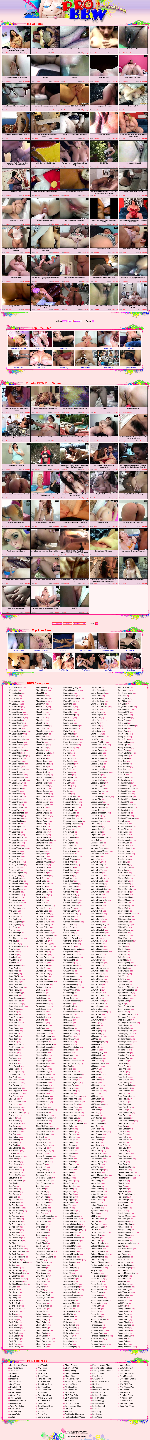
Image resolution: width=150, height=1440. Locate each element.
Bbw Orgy (13, 1126)
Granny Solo (68, 995)
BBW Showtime (71, 1398)
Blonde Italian (42, 799)
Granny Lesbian (70, 984)
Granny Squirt (69, 998)
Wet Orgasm (123, 1251)
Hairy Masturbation (71, 1047)
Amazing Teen (15, 875)
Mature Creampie (98, 892)
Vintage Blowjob (125, 1224)
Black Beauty (14, 1328)
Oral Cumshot (97, 1224)
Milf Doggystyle (97, 1042)
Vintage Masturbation (127, 1232)
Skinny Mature (124, 930)
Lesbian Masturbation (100, 772)
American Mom (15, 895)
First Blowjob (68, 832)
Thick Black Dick (125, 1167)
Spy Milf (121, 1004)
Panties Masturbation (100, 1265)
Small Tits (122, 954)
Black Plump (41, 707)
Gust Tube (108, 669)
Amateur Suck (15, 835)
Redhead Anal (124, 780)
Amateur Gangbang (17, 769)
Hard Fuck (67, 1069)
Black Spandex (42, 726)
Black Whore (41, 747)
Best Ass (12, 1186)
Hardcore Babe (69, 1072)
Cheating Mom (42, 1055)
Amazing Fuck (15, 867)
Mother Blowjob (97, 1170)
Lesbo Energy (98, 1401)
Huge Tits (67, 1205)
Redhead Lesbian (125, 796)
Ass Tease (13, 1058)
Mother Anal (96, 1167)
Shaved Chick (124, 892)
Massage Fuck (97, 843)
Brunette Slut (41, 968)
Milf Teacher (96, 1102)
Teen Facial (123, 1099)
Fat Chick (67, 769)
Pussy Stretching (125, 753)
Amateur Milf (14, 791)
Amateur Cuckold (16, 742)
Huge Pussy (68, 1202)
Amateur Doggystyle (17, 756)
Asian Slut (13, 1033)
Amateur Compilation (17, 731)
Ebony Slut (68, 718)
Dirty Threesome (43, 1292)
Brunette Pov (41, 963)
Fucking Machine (70, 884)
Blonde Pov (41, 818)
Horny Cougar (69, 1140)
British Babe (41, 881)
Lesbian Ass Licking (99, 745)
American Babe (15, 878)
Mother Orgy (96, 1181)
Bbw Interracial (15, 1102)
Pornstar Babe (97, 1328)
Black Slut (40, 720)
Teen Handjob (124, 1118)
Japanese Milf (69, 1300)
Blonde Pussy (42, 821)
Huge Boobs (68, 1181)
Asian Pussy (14, 1028)
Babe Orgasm (14, 1072)
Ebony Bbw (41, 1325)
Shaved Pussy (124, 905)
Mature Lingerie (97, 949)
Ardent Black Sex (45, 1398)
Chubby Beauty (42, 1072)
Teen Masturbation (126, 1121)
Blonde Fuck (41, 788)
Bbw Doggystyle (15, 1091)
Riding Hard (123, 835)
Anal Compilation (16, 903)
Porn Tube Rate (44, 1379)
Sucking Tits (123, 1050)
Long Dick (95, 840)
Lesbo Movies (98, 1403)
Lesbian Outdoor (98, 788)
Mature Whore (97, 1020)
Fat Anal (66, 750)
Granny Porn (97, 1379)
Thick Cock (123, 1170)
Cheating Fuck (42, 1042)
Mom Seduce (96, 1137)
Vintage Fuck (123, 1227)
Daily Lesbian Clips (73, 1406)
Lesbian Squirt (97, 802)
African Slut (13, 696)
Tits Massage (123, 1200)
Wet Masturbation (125, 1249)
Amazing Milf (14, 870)
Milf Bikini (95, 1028)
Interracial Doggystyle (72, 1230)
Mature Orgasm (97, 963)
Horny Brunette (69, 1134)
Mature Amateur (97, 854)
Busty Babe (41, 995)
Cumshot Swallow (43, 1219)
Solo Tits (121, 976)
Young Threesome (126, 1347)
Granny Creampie (70, 968)
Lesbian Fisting (97, 761)
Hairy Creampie (70, 1033)
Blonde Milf (40, 807)
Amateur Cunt (14, 747)
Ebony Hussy (70, 1371)
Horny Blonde (69, 1132)
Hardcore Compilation (72, 1074)
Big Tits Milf (13, 1311)
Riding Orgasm (124, 837)
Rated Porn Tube (45, 1384)
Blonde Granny (42, 794)
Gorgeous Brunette (71, 957)
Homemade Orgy (70, 1118)
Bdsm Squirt (14, 1167)
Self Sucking (123, 865)
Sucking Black (124, 1036)
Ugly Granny (123, 1205)
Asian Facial (14, 990)
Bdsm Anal (13, 1159)
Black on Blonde (43, 753)
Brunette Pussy (42, 965)
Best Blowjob (14, 1191)
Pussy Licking (124, 742)
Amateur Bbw (14, 709)
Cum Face (40, 1189)
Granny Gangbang (71, 976)
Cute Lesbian (41, 1235)
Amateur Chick (15, 728)
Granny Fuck (68, 974)
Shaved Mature (124, 900)
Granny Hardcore (70, 979)
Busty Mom (41, 1023)
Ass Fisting (13, 1050)
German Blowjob (70, 900)
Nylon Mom (95, 1208)
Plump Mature (97, 1303)
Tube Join (63, 347)
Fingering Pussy (70, 826)
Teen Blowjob (123, 1080)
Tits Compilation (125, 1194)
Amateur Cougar (16, 734)
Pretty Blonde (124, 715)
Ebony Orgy (68, 712)
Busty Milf (40, 1020)
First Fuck (67, 840)
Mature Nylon (96, 960)
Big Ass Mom (14, 1230)
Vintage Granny (124, 1230)
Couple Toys (41, 1167)
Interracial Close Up (71, 1219)
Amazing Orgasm (16, 873)
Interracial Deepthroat (72, 1227)
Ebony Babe (41, 1322)
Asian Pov (13, 1025)
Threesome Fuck (125, 1178)
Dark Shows (43, 1409)
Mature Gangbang (98, 925)
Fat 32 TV (69, 1409)
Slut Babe (122, 944)
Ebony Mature (69, 701)
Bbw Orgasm (14, 1123)
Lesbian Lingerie (98, 769)
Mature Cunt (96, 895)
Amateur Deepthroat (17, 750)
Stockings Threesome (127, 1023)
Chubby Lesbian (43, 1088)
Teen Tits (122, 1162)
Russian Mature (124, 854)
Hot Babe (67, 1175)
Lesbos (95, 1409)
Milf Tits (94, 1107)
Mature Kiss (96, 938)
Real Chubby (123, 772)
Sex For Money (124, 867)
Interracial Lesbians (71, 1240)
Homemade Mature (71, 1115)
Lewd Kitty (96, 1412)
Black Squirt (41, 728)
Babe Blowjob (14, 1066)
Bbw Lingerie (14, 1110)
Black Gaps (42, 1403)
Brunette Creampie (44, 933)
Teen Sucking (124, 1153)
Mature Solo (96, 990)
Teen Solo (122, 1145)
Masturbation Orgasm (100, 851)
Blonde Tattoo (42, 832)
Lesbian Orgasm (98, 783)
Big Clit (12, 1243)
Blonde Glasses (42, 791)
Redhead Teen (124, 816)
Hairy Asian (68, 1023)
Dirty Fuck (40, 1279)
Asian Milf (13, 1012)
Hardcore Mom (69, 1080)
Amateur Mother (15, 796)
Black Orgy (40, 704)
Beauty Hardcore (16, 1181)
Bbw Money (14, 1121)
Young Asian (123, 1314)
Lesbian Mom (96, 777)
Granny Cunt (68, 971)
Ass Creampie (15, 1044)
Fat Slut (66, 791)
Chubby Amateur (43, 1063)
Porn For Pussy (126, 1395)
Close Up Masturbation (45, 1129)
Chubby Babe (42, 1069)
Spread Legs (123, 1001)
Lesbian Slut (96, 799)
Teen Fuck (122, 1110)
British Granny (42, 889)
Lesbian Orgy (96, 786)
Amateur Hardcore (16, 777)
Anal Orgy (13, 927)
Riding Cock (123, 824)
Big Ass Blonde (15, 1208)
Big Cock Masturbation (18, 1262)
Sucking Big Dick (125, 1033)
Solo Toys (122, 979)
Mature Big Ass (97, 867)
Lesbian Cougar (97, 750)
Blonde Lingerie (42, 805)
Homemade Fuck (70, 1110)
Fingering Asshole (71, 818)
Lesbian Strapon (98, 807)
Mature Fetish (96, 911)
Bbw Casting (14, 1085)
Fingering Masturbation (73, 821)
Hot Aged (96, 1384)
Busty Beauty (41, 998)
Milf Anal (94, 1023)
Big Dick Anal (14, 1268)
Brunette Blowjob (43, 922)
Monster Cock (97, 1153)
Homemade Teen (70, 1121)
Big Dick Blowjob (16, 1270)
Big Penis (13, 1295)
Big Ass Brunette (16, 1211)
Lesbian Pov (96, 794)
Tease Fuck (123, 1066)
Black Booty (14, 1333)
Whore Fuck (123, 1270)
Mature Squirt (96, 993)
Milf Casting (96, 1033)
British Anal (41, 878)
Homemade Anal (70, 1099)
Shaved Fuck (123, 895)
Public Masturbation (126, 726)
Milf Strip (94, 1093)
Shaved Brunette (125, 889)
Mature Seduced (98, 982)
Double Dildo (41, 1309)
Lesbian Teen (96, 810)
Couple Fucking (42, 1159)
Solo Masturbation (125, 965)
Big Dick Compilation (17, 1273)
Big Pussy (13, 1298)
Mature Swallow (97, 1004)
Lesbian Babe (96, 747)
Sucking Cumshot (125, 1042)
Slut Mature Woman (128, 1379)
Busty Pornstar (42, 1025)
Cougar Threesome (44, 1156)
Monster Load (96, 1159)
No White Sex (71, 1390)
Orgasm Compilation (99, 1232)
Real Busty (122, 769)
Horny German (69, 1145)
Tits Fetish (122, 1197)
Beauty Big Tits (15, 1175)
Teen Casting (123, 1083)
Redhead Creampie (126, 788)
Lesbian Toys (96, 818)
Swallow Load (124, 1053)
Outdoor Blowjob (98, 1243)
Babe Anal (13, 1063)
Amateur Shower (16, 818)
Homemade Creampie (72, 1102)
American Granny (16, 886)
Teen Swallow (124, 1156)
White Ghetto (123, 1260)
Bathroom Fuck (15, 1074)
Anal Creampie (15, 908)
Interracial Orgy (69, 1251)
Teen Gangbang (125, 1112)
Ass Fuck (13, 1053)
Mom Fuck (95, 1129)
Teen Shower (123, 1140)
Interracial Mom (69, 1246)
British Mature (42, 895)
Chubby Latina (42, 1085)
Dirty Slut (40, 1290)
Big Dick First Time (17, 1279)
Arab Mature (14, 960)
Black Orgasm (42, 701)
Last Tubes (41, 367)
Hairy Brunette (69, 1031)
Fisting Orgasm (69, 851)
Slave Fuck (123, 938)
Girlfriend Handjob (71, 941)
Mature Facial (96, 905)
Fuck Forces (86, 367)
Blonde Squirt (41, 829)
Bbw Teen (13, 1153)
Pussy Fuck (123, 739)
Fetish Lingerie (69, 816)
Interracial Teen (69, 1257)
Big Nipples (13, 1292)
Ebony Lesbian (69, 696)
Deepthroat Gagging (44, 1257)
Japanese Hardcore (71, 1295)
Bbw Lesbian (14, 1107)
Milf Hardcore (96, 1058)
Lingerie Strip (96, 835)
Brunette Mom (42, 954)
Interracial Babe (70, 1213)
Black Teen (40, 737)
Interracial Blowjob (71, 1216)
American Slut (15, 897)
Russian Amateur (125, 840)
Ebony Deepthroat (43, 1341)
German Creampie (71, 905)
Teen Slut (122, 1142)
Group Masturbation (71, 1012)
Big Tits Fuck (14, 1306)
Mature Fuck (96, 922)
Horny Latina (68, 1151)
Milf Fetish (95, 1047)
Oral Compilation (98, 1219)
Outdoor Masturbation (100, 1254)
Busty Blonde (41, 1001)
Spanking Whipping (126, 987)
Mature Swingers (98, 1006)
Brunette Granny (43, 944)
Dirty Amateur (42, 1270)
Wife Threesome (125, 1292)
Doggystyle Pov (42, 1300)
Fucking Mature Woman (102, 1371)
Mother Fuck (96, 1172)
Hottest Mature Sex (100, 1390)
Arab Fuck (13, 957)
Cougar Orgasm (43, 1151)
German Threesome (71, 922)
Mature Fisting (97, 916)
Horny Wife (68, 1172)
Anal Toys (13, 941)
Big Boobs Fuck (15, 1240)
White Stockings (125, 1265)
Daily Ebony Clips (45, 1406)
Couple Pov (41, 1164)
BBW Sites (69, 1401)
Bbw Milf (12, 1118)
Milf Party (95, 1072)
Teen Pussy (123, 1134)
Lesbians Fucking (98, 821)
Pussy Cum (123, 731)
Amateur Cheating (16, 726)
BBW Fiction (70, 1392)
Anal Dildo (13, 911)
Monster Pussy (97, 1162)
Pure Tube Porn (44, 1382)
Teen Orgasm (124, 1123)
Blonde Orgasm (42, 813)
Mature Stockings (98, 995)
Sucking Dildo (124, 1044)
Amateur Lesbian (16, 786)
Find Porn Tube (126, 1403)
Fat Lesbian (68, 777)
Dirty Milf (39, 1284)
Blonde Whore (42, 837)
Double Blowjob (42, 1306)
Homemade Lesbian (71, 1112)
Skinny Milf (122, 933)
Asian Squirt (14, 1036)
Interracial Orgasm (71, 1249)
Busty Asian (41, 993)
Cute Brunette (42, 1232)
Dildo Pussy (41, 1265)
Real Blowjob (123, 764)
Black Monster (42, 698)
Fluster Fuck (19, 367)
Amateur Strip (14, 832)
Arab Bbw (13, 954)
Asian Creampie (15, 984)
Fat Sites (69, 1412)
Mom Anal (95, 1115)
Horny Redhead (70, 1167)
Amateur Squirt (15, 826)
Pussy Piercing (124, 747)
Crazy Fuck (41, 1170)
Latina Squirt (96, 731)
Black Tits (40, 742)
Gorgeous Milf (69, 960)
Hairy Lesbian (69, 1044)
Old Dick (94, 1216)
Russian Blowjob (125, 848)
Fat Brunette (68, 764)
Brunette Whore (42, 984)
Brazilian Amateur (43, 862)
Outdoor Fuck (96, 1249)
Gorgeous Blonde (70, 954)
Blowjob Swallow (43, 846)
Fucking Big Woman (19, 347)
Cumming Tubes (72, 1403)
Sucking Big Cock (125, 1031)
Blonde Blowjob (42, 769)
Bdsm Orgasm (15, 1164)
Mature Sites (125, 1371)
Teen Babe (122, 1074)
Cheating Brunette (43, 1036)
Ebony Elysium (44, 1417)
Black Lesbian (42, 688)
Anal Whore (14, 944)
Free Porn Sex (126, 1401)
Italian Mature (69, 1270)
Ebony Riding (69, 715)
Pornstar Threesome (99, 1344)
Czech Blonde (42, 1243)
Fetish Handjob (69, 813)
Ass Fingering (14, 1047)
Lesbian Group (97, 764)
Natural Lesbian (97, 1191)
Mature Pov (96, 974)
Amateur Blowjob (16, 715)
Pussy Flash (123, 737)
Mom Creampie (97, 1123)
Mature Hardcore (98, 933)
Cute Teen (40, 1240)
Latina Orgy (96, 718)
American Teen (15, 900)
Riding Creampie (125, 826)
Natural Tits (95, 1202)
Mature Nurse (96, 957)
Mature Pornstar (97, 971)
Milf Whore (95, 1110)
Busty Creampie (43, 1006)
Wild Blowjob (123, 1300)
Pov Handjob (123, 690)
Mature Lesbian (97, 946)
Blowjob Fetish (42, 843)
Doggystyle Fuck (43, 1298)
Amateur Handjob (16, 775)
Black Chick (14, 1336)
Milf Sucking (96, 1096)
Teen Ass (122, 1072)
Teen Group (123, 1115)
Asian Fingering (15, 993)
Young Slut (122, 1339)
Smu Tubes (42, 1392)
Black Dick (13, 1341)
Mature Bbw (96, 862)
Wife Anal (122, 1281)
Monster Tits (96, 1164)
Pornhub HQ (63, 367)
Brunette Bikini (42, 919)
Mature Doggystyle (99, 900)
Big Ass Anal (14, 1200)
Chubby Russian (43, 1099)
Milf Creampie (97, 1036)
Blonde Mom (41, 810)
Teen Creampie (124, 1088)
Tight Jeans (123, 1189)
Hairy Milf (67, 1053)
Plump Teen (96, 1317)
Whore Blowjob (124, 1268)
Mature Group (97, 927)
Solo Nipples (123, 968)
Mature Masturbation (99, 952)
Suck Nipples (123, 1025)
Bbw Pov (12, 1134)
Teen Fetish (123, 1102)
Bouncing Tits (41, 859)
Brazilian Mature (43, 870)
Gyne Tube (130, 669)
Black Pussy (41, 715)
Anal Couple (14, 905)
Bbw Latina (13, 1104)
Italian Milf (67, 1273)
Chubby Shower (43, 1102)
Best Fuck (13, 1197)
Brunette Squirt (42, 974)
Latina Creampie (98, 690)
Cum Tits (40, 1213)
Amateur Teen (14, 846)
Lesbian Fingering (98, 758)
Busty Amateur (42, 987)
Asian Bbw (13, 974)
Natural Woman (97, 1205)
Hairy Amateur (69, 1017)
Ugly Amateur (124, 1202)
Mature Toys (96, 1014)
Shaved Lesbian (125, 897)
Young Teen (123, 1344)
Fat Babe (67, 756)
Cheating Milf (41, 1053)
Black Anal (13, 1317)
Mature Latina (96, 944)
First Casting (68, 835)
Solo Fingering (124, 963)
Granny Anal (68, 963)
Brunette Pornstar (43, 960)
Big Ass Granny (15, 1221)
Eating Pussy (41, 1314)
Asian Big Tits (14, 976)
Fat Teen (67, 794)
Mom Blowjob (96, 1118)
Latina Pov (95, 723)
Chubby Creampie (43, 1080)
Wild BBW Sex (126, 1384)
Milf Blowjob (96, 1031)
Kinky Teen (68, 1336)
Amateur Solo (14, 824)
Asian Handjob (15, 1001)
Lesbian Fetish (97, 756)
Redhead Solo (124, 813)
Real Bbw (122, 761)
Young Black (123, 1319)
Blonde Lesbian (42, 802)
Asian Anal (13, 968)
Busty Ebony (41, 1009)
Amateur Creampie (17, 739)
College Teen (41, 1140)
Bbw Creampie (15, 1088)
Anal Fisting (14, 916)
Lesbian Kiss (96, 767)
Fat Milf (66, 783)
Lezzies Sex (97, 1414)
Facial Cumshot (70, 745)
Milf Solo (94, 1083)
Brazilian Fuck (42, 867)
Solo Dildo (122, 960)
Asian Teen (13, 1039)
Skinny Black (123, 922)
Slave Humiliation (125, 941)
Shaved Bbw (123, 881)
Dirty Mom (40, 1287)
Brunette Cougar (43, 930)
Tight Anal (122, 1181)
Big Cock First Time (17, 1257)
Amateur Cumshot (16, 745)
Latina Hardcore (97, 701)
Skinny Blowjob (124, 925)
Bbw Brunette (14, 1083)
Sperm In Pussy (125, 995)
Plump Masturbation (99, 1300)
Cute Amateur (42, 1224)
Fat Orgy (67, 788)
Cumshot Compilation (45, 1216)
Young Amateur (124, 1309)
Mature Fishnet (97, 914)
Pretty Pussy (123, 720)
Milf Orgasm (96, 1066)
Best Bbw (13, 1189)
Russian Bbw (123, 846)
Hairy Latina (68, 1042)
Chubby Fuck (41, 1083)
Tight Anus (122, 1183)
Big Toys (12, 1314)
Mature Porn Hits (127, 1365)
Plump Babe (96, 1281)
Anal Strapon (14, 935)
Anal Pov (12, 930)
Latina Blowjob (69, 1347)
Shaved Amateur (125, 875)
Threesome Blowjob (126, 1172)
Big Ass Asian (14, 1202)
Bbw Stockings (15, 1148)
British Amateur (42, 875)
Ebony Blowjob (42, 1330)
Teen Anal (122, 1069)
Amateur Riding (15, 816)
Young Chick (123, 1328)
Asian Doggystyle (16, 987)
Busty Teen (40, 1028)
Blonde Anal (41, 756)
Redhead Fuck (124, 794)
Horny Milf (67, 1156)
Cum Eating (41, 1186)
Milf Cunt (94, 1039)
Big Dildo (12, 1287)
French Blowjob (69, 865)
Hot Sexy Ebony (72, 1379)
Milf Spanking (96, 1085)
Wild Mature (123, 1303)
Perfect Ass (95, 1273)
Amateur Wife (14, 856)
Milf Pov (94, 1077)
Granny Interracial (71, 982)
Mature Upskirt (97, 1017)
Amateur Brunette (16, 718)
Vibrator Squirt (124, 1219)
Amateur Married (16, 788)
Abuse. (85, 1431)
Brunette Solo (42, 971)
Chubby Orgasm (43, 1096)
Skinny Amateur (124, 919)
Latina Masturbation (99, 707)
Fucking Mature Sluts (101, 1365)
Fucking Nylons (98, 1373)
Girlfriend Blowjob (70, 938)
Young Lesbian (124, 1336)
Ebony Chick (41, 1336)
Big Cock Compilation (18, 1251)
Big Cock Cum (15, 1254)
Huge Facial (68, 1194)
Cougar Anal (41, 1142)
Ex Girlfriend (68, 734)
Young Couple (124, 1330)
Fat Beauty (68, 758)
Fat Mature (68, 780)
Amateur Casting (16, 720)
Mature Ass (95, 859)
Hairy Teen (67, 1058)
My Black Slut (71, 1387)
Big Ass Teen (14, 1235)
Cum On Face (42, 1197)
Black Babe (13, 1322)
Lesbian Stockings (98, 805)
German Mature (70, 914)
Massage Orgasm (98, 848)
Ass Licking (13, 1055)
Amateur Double (15, 758)
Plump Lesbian (97, 1298)
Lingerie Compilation (99, 829)
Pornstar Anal (96, 1325)
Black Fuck (13, 1344)
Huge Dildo (68, 1189)
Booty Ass (40, 851)
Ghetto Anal (68, 925)
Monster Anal (96, 1151)
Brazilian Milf (41, 873)
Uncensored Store (41, 649)
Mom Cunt (95, 1126)
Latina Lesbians (97, 704)
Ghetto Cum (68, 927)
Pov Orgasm (123, 698)
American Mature (16, 889)
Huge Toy (67, 1208)
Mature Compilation (99, 889)
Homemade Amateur (72, 1096)
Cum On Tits (41, 1205)
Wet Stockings (124, 1257)
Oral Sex (94, 1230)
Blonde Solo (41, 826)
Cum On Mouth (42, 1200)
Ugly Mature (123, 1208)
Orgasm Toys (96, 1235)
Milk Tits (94, 1112)
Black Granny (14, 1347)
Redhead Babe (124, 783)
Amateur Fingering (16, 764)
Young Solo (123, 1341)
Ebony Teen (68, 723)
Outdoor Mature (97, 1257)
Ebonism (41, 1412)
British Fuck (41, 886)
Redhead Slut (124, 810)
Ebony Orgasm (69, 709)
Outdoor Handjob (98, 1251)
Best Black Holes (45, 1401)
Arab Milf (12, 963)
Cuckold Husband (43, 1181)
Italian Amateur (69, 1262)
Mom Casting (96, 1121)
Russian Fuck (124, 851)
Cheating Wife (42, 1061)
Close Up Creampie (44, 1118)
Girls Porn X (125, 1392)
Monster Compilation (99, 1156)
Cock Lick (40, 1137)
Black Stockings (42, 731)
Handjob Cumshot (71, 1063)
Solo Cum (122, 957)
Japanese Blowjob (71, 1287)
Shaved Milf (123, 903)
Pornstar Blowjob (98, 1330)
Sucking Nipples (125, 1047)
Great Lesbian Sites (100, 1382)
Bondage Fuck (42, 848)
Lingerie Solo (96, 832)
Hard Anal (67, 1066)
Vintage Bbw (123, 1221)
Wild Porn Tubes (86, 649)
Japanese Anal (69, 1279)
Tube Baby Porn (44, 1395)
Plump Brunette (97, 1292)
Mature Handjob (97, 930)
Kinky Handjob (69, 1328)
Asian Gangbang (16, 998)
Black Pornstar (42, 709)
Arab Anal (13, 949)
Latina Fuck (96, 696)
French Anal (68, 862)
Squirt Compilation (126, 1006)
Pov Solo (122, 704)
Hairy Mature (68, 1050)
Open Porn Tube (127, 1406)
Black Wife (40, 750)
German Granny (70, 911)
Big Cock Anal (15, 1246)
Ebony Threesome (71, 726)
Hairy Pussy (68, 1055)
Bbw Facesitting (15, 1093)
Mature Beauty (97, 865)
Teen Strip (122, 1151)
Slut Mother (123, 949)
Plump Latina (96, 1295)
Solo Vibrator (123, 982)
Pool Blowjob (96, 1322)
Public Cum (123, 723)
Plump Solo (96, 1314)
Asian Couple (14, 982)
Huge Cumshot (69, 1186)
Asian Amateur (15, 965)
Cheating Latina (42, 1050)
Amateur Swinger (16, 840)
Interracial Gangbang (72, 1238)
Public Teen (123, 728)
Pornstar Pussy (97, 1339)
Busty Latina (41, 1014)
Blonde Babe (41, 758)
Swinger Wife (123, 1058)
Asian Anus (13, 971)
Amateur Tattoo (15, 843)
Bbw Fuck (13, 1099)
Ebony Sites (70, 1376)
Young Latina (123, 1333)
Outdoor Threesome (99, 1262)
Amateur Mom (15, 794)
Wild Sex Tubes (108, 649)
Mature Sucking (97, 1001)
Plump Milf (95, 1306)
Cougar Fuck (41, 1148)
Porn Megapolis (126, 1376)
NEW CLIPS (67, 623)
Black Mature (41, 690)
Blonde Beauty (42, 761)
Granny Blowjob (70, 965)
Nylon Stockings (97, 1211)
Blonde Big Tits (42, 764)
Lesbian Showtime (100, 1395)
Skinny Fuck (123, 927)
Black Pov (40, 712)
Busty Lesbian (42, 1017)
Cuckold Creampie (44, 1178)
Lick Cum (95, 824)
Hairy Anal (67, 1020)
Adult (41, 669)
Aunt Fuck (13, 1061)
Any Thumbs (63, 669)
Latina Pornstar (97, 720)
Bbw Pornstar (14, 1132)
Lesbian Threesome (99, 813)
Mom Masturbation (99, 1132)
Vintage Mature (124, 1235)
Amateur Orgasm (16, 802)
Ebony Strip (68, 720)
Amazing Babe (15, 859)
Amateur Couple (15, 737)
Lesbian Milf (96, 775)
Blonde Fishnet (42, 786)
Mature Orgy (96, 965)
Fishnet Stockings (70, 848)
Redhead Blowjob (125, 786)
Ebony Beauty (42, 1328)
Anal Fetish (13, 914)
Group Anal (68, 1004)
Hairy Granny (69, 1039)
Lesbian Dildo (96, 753)
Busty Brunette (42, 1004)
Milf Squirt (95, 1088)
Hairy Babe (68, 1025)
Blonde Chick (41, 772)
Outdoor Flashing (98, 1246)
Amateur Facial (15, 761)
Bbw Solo (13, 1142)
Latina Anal (68, 1341)
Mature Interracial (98, 935)
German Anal (68, 892)
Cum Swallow (42, 1211)
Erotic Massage (69, 728)
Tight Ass (122, 1186)
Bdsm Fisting (14, 1162)
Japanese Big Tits (70, 1284)
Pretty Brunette (124, 718)
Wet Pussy (122, 1254)
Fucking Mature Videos (102, 1368)
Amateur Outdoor (16, 807)
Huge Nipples (69, 1200)
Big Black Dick (15, 1238)
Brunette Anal (41, 908)
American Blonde (16, 881)
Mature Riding (97, 979)
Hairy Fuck (67, 1036)
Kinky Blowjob (69, 1325)
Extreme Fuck (69, 737)
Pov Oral (121, 696)
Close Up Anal (42, 1112)
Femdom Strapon (70, 807)
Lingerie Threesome (99, 837)
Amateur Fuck (15, 767)
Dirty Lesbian (41, 1281)
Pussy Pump (123, 750)
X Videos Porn (126, 1398)
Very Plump (125, 1382)
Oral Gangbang (97, 1227)
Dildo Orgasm (42, 1262)
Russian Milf (123, 856)
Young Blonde (124, 1322)
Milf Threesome (97, 1104)
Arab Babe (13, 952)
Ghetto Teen (68, 933)
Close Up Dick (42, 1123)
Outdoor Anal (96, 1240)
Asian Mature (14, 1009)
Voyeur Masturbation (127, 1243)
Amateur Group (15, 772)
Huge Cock (68, 1183)
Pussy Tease (123, 758)
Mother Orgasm (97, 1178)
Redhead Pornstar (126, 807)
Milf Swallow (96, 1099)
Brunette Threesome (44, 982)
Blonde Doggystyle (44, 780)
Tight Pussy (123, 1191)
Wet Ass (121, 1246)
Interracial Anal (69, 1211)
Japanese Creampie (71, 1290)
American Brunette (17, 884)
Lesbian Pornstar (98, 791)
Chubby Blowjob (43, 1074)
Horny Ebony (68, 1142)
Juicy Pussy (68, 1319)
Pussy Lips (122, 745)
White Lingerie (124, 1262)
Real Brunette (124, 767)
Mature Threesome (99, 1012)
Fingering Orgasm (71, 824)
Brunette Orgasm (43, 957)
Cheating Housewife (44, 1044)
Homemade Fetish (71, 1107)
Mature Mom (96, 954)
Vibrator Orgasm (125, 1216)
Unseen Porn (63, 649)
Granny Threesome (71, 1001)
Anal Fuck (13, 919)
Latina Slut (95, 726)
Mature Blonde (97, 875)
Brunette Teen (42, 979)
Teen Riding (123, 1137)
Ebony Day (42, 1414)
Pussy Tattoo (123, 756)
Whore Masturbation (126, 1273)
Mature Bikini (96, 873)
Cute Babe (40, 1227)
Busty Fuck (40, 1012)
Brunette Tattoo (42, 976)
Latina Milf (95, 709)
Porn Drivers (108, 367)
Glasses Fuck (69, 946)
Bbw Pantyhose (15, 1129)
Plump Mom (96, 1309)
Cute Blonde (41, 1230)
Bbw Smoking (14, 1140)
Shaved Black (124, 884)
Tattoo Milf (122, 1063)
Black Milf (40, 693)
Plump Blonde (97, 1287)
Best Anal (13, 1183)
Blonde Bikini (41, 767)
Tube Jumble (19, 649)
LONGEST (77, 321)
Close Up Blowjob (43, 1115)
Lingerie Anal (96, 826)
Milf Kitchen (96, 1061)
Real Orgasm (123, 777)
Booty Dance (41, 854)
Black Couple (14, 1339)
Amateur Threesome (17, 848)
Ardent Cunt (86, 347)
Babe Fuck (13, 1069)
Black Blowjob (15, 1330)
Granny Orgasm (70, 990)
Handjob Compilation (72, 1061)
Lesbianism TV (98, 1392)
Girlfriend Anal (69, 935)
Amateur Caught (16, 723)
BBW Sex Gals (71, 1395)
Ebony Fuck (41, 1347)
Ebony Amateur (42, 1317)
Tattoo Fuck (123, 1061)
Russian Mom (124, 859)
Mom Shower (96, 1140)
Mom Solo (95, 1142)
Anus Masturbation (17, 946)
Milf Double (95, 1044)
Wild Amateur (123, 1295)
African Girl (13, 690)
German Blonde (70, 897)
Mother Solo (96, 1183)
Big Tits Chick (14, 1303)
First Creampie (69, 837)
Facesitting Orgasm (71, 739)
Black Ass (13, 1319)
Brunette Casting (43, 925)
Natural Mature (97, 1194)
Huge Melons (69, 1197)
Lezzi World (97, 1417)
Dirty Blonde (41, 1273)
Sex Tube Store (44, 1390)
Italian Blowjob (69, 1268)
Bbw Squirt (13, 1145)
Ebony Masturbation (71, 698)
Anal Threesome (16, 938)
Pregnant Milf (123, 712)
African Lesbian (15, 693)
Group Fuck (68, 1009)
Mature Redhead (98, 976)
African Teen (14, 698)
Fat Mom (67, 786)
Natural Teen (96, 1200)
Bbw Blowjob (14, 1080)
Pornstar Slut (96, 1341)
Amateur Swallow (16, 837)
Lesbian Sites (98, 1398)
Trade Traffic (80, 1436)
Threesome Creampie (127, 1175)
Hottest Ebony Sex (73, 1382)
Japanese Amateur (71, 1276)
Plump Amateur (97, 1279)
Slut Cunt (122, 946)
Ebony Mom (68, 707)
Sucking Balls (124, 1028)
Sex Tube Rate (44, 1387)
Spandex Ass (123, 984)
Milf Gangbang (97, 1053)
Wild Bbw (122, 1298)
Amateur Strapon (16, 829)
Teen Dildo (122, 1093)
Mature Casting (97, 884)
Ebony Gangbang (70, 688)
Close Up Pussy (43, 1134)
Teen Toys (122, 1164)
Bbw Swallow (14, 1151)
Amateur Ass (14, 704)
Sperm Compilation (126, 990)
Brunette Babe (42, 911)
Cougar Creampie (43, 1145)
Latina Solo (95, 728)
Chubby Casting (43, 1077)
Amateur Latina (15, 783)
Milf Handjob (96, 1055)
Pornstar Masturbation (100, 1336)
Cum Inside (41, 1191)
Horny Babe (68, 1126)
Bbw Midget (14, 1115)
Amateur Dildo (15, 753)
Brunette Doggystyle (44, 935)
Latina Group (96, 698)
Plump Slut (95, 1311)
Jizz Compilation (70, 1311)
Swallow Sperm (124, 1055)
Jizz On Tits (68, 1314)
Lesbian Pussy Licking (100, 796)
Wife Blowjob (123, 1284)
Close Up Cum (42, 1121)
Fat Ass (66, 753)
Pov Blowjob (96, 1347)
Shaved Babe (124, 878)
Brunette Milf (41, 952)
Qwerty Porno (130, 367)
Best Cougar (14, 1194)
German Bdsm (69, 895)
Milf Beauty (95, 1025)
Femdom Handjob (71, 802)
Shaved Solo (123, 908)
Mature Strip (96, 998)
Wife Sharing (123, 1290)
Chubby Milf (41, 1093)
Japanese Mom (69, 1303)
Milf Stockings (97, 1091)
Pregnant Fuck (124, 709)
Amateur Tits (14, 851)
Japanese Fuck (69, 1292)
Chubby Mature (42, 1091)
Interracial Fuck (69, 1235)
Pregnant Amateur (125, 707)
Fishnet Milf (68, 846)
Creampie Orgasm (44, 1172)
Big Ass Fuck (14, 1219)
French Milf (68, 875)
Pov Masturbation (125, 693)
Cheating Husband (44, 1047)
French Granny (69, 870)
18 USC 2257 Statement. (73, 1431)
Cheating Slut (41, 1058)
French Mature (69, 873)
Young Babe (123, 1317)
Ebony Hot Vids (71, 1368)
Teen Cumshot (124, 1091)
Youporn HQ (130, 649)
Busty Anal (40, 990)
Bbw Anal (13, 1077)
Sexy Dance (123, 873)
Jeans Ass (67, 1309)
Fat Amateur (68, 747)
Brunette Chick (42, 927)
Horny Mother (69, 1162)
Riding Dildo (123, 832)
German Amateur (70, 889)
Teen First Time (124, 1107)
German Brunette (70, 903)
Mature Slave (96, 984)
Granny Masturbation (72, 987)
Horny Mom (68, 1159)
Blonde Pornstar (43, 816)
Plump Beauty (97, 1284)
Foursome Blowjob (71, 856)
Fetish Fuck (68, 810)
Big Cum (12, 1265)
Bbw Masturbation (16, 1112)
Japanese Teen (69, 1306)
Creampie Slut (42, 1175)
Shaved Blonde (124, 886)
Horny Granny (69, 1148)
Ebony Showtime (72, 1373)
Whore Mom (123, 1276)
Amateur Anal (14, 701)
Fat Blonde (68, 761)
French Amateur (70, 859)
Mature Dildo (96, 897)
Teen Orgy (122, 1126)
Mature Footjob (97, 919)
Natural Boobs (97, 1189)
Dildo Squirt (41, 1268)
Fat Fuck (67, 772)
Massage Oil (96, 846)
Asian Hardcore (15, 1004)
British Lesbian (42, 892)
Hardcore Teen (69, 1091)
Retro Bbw (122, 821)
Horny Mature (69, 1153)
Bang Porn (108, 347)
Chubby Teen (41, 1107)
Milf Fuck (94, 1050)
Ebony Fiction (71, 1365)
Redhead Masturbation (127, 799)
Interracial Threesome (72, 1260)
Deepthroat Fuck (43, 1254)
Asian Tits (13, 1042)
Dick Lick (40, 1260)
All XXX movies (41, 347)
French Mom (68, 878)
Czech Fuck (41, 1246)
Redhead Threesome (127, 818)
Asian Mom (13, 1014)
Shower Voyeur (124, 916)
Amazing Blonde (16, 862)
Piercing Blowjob (98, 1276)
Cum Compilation (43, 1183)
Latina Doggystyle (98, 693)
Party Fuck (95, 1270)
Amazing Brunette (16, 865)
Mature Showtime (127, 1368)
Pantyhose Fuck (97, 1268)
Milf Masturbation (98, 1063)
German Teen (69, 919)
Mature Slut (96, 987)
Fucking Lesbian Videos (75, 1417)
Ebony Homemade (71, 690)
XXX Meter (124, 1390)
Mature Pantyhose (98, 968)
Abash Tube (19, 669)
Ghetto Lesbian (69, 930)
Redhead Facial (124, 791)
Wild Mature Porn (127, 1387)
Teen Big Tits (123, 1077)
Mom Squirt (96, 1145)
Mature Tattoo (96, 1009)
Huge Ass (67, 1178)
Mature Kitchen (97, 941)
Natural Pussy (97, 1197)
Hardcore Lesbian (70, 1077)
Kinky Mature (68, 1333)
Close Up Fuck (42, 1126)
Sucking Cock (124, 1039)
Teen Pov (122, 1132)
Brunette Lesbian (43, 949)
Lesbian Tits (96, 816)
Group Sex (67, 1014)
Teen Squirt (123, 1148)
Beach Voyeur (15, 1170)
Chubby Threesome (44, 1110)
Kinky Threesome (70, 1339)
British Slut (40, 903)
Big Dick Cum (14, 1276)
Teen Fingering (124, 1104)
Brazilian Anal (42, 865)
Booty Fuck (41, 856)
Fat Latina (67, 775)
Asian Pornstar (15, 1023)
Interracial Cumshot (71, 1224)
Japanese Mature (70, 1298)
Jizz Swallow (68, 1317)
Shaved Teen (123, 911)
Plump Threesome (98, 1319)
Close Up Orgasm (43, 1132)
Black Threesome (43, 739)
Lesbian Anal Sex (98, 742)
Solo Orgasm (123, 971)
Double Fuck (41, 1311)
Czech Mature (42, 1249)
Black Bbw (13, 1325)
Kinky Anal (67, 1322)
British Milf (40, 897)
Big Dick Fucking (16, 1281)
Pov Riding (122, 701)
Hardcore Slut (69, 1088)
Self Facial (122, 862)
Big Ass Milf (14, 1227)
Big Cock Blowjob (16, 1249)
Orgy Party (95, 1238)
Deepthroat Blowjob (44, 1251)
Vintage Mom (123, 1240)
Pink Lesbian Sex (127, 1373)
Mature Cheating (98, 886)
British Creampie (43, 884)
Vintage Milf (123, 1238)
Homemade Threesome (73, 1123)
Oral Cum (95, 1221)
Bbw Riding (13, 1137)
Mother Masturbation (99, 1175)
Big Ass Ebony (15, 1216)
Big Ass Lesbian (15, 1224)
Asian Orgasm (15, 1017)
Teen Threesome (125, 1159)
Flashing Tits (68, 854)
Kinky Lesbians (69, 1330)
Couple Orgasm (42, 1162)
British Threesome (44, 905)
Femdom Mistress (71, 805)
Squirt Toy (122, 1012)
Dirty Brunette (42, 1276)
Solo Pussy (123, 974)
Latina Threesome (98, 737)
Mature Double (97, 903)
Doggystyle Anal (43, 1295)
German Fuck (69, 908)
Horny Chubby (69, 1137)
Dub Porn (130, 347)
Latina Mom (96, 712)
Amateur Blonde (15, 712)
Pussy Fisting (123, 734)
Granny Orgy (68, 993)
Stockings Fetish (125, 1017)
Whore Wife (123, 1279)
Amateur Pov (14, 810)
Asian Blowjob (15, 979)
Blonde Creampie (43, 777)
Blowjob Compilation (44, 840)
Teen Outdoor (124, 1129)
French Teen (68, 881)
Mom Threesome (98, 1148)
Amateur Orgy (15, 805)
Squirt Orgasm (124, 1009)
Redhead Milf (123, 802)
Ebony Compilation (44, 1339)
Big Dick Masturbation (18, 1284)
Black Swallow (42, 734)
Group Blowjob (69, 1006)
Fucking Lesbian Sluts (74, 1414)
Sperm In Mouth (125, 993)
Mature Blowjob (97, 878)
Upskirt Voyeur (124, 1213)
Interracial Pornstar (71, 1254)
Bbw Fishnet (14, 1096)
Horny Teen (68, 1170)
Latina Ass (67, 1344)
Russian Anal (123, 843)
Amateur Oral (14, 799)
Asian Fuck (13, 995)
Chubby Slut (41, 1104)
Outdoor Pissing (97, 1260)
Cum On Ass (41, 1194)
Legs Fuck (95, 739)
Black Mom (40, 696)
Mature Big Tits (97, 870)
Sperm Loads (123, 998)
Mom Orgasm (96, 1134)
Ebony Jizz (68, 693)
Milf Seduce (96, 1080)
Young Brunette (124, 1325)
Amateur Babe (15, 707)
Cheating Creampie (44, 1039)
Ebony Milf (67, 704)
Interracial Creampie (72, 1221)
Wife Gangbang (124, 1287)
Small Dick (122, 952)
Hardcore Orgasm (71, 1083)
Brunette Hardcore (44, 946)
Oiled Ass (95, 1213)
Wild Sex (122, 1306)
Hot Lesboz (97, 1387)
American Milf (14, 892)
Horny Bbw (68, 1129)
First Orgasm (68, 843)
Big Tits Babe (14, 1300)
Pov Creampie (124, 688)
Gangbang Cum (70, 886)
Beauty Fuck (14, 1178)
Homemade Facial (71, 1104)
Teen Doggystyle (125, 1096)
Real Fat (121, 775)
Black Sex (40, 718)
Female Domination (71, 799)
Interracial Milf (69, 1243)
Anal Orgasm (14, 925)
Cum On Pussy (42, 1202)
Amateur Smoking (16, 821)
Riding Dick (123, 829)
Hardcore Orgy (69, 1085)
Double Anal (41, 1303)
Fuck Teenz (97, 1376)
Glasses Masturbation (72, 949)
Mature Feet (96, 908)
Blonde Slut (41, 824)
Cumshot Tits (41, 1221)
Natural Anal (96, 1186)
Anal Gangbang (15, 922)
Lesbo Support (98, 1406)
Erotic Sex (67, 731)
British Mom (41, 900)
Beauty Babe (14, 1172)
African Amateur (15, 688)
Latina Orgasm (97, 715)
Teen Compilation (125, 1085)
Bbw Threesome (15, 1156)
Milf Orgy (94, 1069)
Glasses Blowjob (70, 944)
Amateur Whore (15, 854)
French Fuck (68, 867)
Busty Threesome (43, 1031)
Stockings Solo (124, 1020)
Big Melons (13, 1290)
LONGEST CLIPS (79, 623)
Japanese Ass (69, 1281)
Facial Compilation (71, 742)
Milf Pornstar (96, 1074)
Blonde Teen (41, 835)
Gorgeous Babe (70, 952)
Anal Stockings (15, 933)
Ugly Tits (121, 1211)
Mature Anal (96, 856)
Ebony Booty (41, 1333)
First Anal (67, 829)
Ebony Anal (41, 1319)
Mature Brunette (97, 881)
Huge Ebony (68, 1191)
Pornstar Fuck (97, 1333)
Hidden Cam (68, 1093)
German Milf (68, 916)
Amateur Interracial (17, 780)
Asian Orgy (13, 1020)
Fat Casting (68, 767)
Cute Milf (40, 1238)
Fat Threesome (69, 796)
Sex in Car (122, 870)
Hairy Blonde (68, 1028)
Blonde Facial (42, 783)
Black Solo (40, 723)
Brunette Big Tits (43, 916)
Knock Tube (43, 1376)
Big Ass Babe (14, 1205)
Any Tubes (86, 669)
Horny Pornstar (69, 1164)
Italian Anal (68, 1265)
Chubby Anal (41, 1066)
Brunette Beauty (43, 914)
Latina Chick (96, 688)
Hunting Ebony (71, 1384)
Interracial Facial (70, 1232)
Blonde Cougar (42, 775)
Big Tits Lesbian (15, 1309)
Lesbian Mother (97, 780)
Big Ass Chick (14, 1213)
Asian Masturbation (17, 1006)
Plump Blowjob (97, 1290)
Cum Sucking (41, 1208)
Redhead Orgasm (125, 805)
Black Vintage (42, 745)
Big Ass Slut (14, 1232)
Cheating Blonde (43, 1033)
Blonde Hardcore (43, 796)
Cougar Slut (41, 1153)
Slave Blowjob (124, 935)
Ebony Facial (41, 1344)
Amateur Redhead (16, 813)
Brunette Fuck (42, 941)
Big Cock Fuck (15, 1260)
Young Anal (123, 1311)
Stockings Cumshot (126, 1014)
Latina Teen (96, 734)
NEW (70, 321)
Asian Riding (14, 1031)
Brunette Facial (42, 938)
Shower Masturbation (127, 914)
